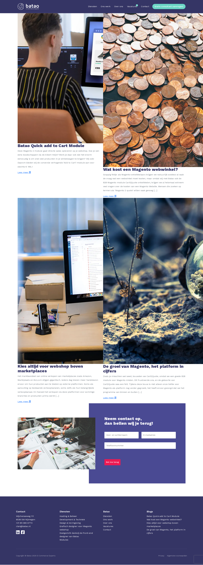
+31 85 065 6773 (24, 523)
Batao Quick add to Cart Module (163, 516)
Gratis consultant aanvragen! (169, 6)
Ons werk (105, 6)
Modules (64, 540)
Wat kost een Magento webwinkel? (164, 520)
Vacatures (132, 6)
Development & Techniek (72, 520)
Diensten (92, 6)
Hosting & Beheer (68, 516)
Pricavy (161, 556)
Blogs (150, 511)
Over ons (118, 6)
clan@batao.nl (23, 526)
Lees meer (24, 172)
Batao (106, 511)
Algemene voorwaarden (177, 556)
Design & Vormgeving (70, 523)
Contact (145, 6)
